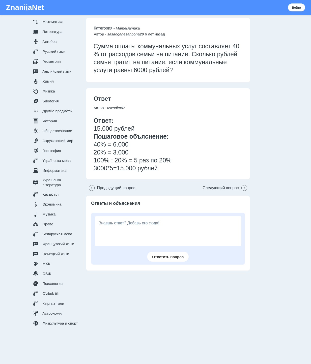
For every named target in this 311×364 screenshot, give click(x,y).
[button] (56, 22)
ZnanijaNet (25, 7)
